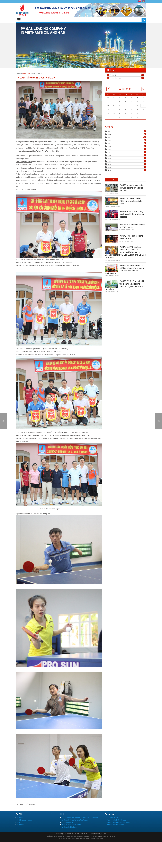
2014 (109, 161)
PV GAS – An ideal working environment (131, 237)
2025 (109, 131)
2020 (109, 146)
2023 (109, 137)
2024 (109, 134)
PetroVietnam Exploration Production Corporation (80, 817)
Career (19, 822)
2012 (109, 167)
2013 (109, 164)
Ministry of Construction (115, 825)
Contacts (20, 825)
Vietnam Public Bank (69, 827)
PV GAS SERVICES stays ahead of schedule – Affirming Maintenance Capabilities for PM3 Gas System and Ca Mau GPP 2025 (125, 252)
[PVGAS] (22, 10)
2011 (109, 170)
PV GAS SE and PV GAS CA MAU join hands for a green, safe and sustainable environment (124, 269)
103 (142, 78)
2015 (109, 158)
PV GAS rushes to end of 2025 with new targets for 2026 (131, 201)
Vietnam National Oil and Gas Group (75, 820)
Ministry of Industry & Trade (116, 820)
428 (142, 75)
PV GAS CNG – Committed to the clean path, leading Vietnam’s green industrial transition (125, 285)
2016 (109, 155)
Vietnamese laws (113, 817)
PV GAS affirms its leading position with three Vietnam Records (131, 214)
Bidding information (24, 820)
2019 (109, 149)
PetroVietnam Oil (68, 822)
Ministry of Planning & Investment (119, 822)
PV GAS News (26, 73)
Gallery (19, 817)
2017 (109, 152)
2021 (109, 143)
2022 (109, 140)
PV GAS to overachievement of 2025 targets (132, 226)
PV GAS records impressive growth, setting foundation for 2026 (131, 188)
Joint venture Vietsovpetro (71, 825)
